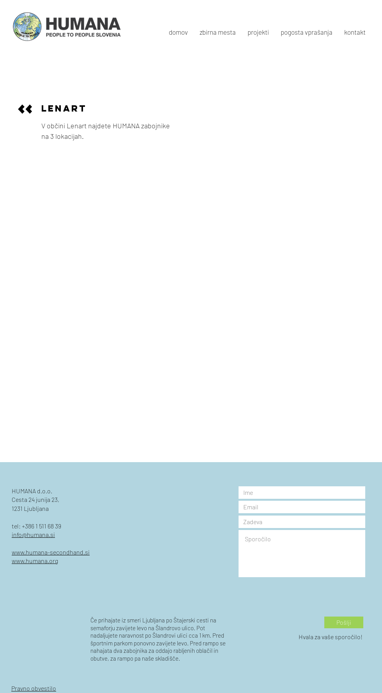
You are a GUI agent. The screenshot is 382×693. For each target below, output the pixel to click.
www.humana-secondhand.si (51, 552)
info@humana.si (33, 534)
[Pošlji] (343, 622)
